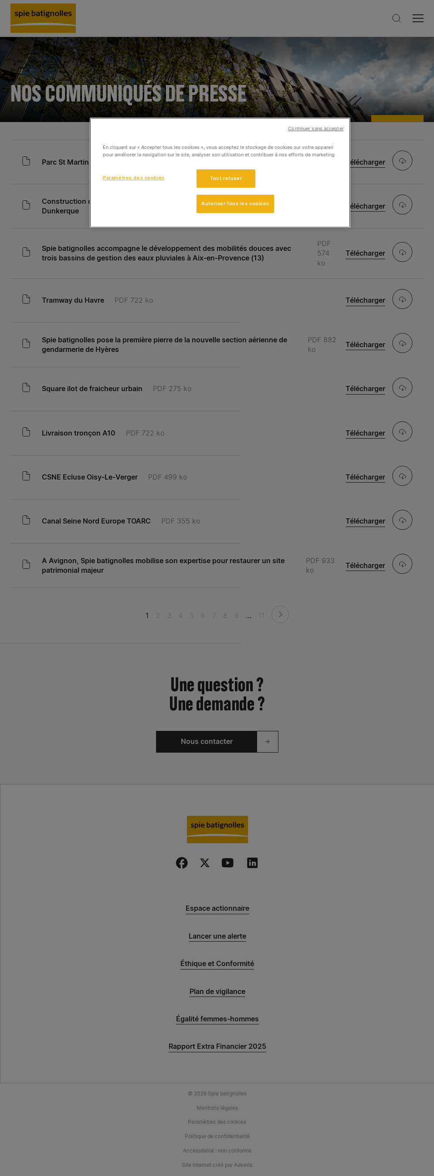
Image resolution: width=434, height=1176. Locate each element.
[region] (220, 173)
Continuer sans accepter (315, 129)
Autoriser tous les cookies (235, 203)
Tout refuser (226, 178)
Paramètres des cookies (134, 178)
